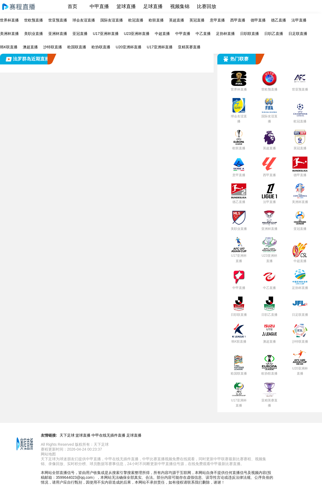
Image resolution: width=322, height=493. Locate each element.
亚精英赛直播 (189, 47)
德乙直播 (278, 20)
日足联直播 (297, 33)
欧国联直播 (76, 47)
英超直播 (176, 20)
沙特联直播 (52, 47)
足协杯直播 (225, 33)
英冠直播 (196, 20)
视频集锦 (179, 6)
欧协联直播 (101, 47)
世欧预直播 (33, 20)
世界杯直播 (9, 20)
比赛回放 (206, 6)
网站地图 (48, 454)
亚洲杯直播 (57, 33)
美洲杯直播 (9, 33)
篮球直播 (126, 6)
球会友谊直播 (83, 20)
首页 (72, 6)
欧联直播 (156, 20)
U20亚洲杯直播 (128, 47)
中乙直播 (203, 33)
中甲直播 (99, 6)
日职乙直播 (273, 33)
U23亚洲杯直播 (137, 33)
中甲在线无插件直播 (108, 435)
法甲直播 (298, 20)
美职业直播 (33, 33)
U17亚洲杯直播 (106, 33)
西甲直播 (237, 20)
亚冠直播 (79, 33)
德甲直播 (258, 20)
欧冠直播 (135, 20)
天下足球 (67, 435)
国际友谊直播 (111, 20)
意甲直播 (217, 20)
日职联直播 (249, 33)
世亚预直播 (57, 20)
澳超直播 (30, 47)
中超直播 (162, 33)
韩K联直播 (8, 47)
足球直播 (153, 6)
